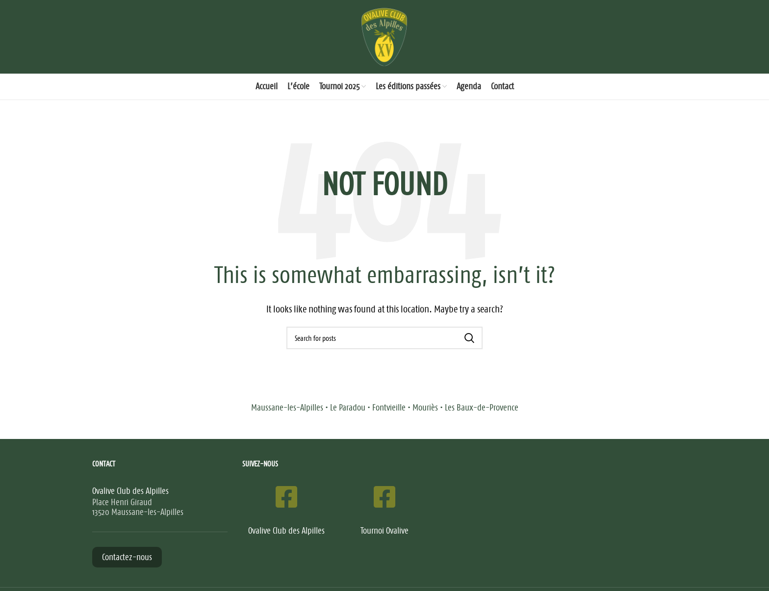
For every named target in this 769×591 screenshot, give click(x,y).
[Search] (384, 338)
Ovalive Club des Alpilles (286, 531)
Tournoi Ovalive (384, 531)
